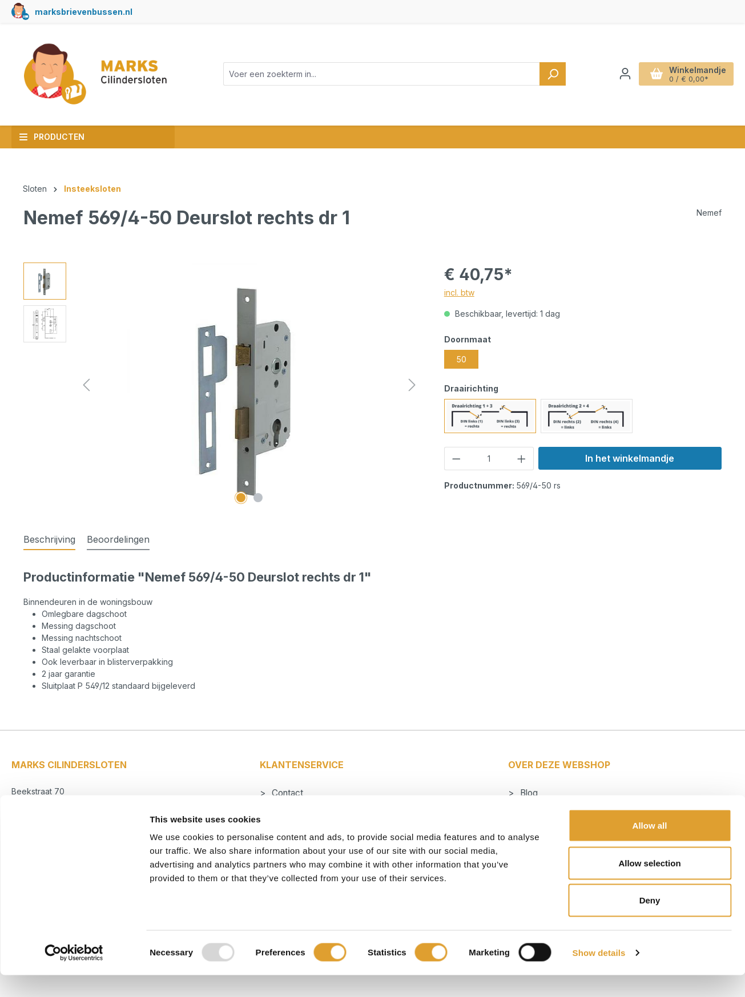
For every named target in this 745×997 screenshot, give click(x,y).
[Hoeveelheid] (488, 458)
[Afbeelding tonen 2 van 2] (258, 497)
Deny (650, 922)
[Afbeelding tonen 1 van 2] (240, 497)
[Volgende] (412, 384)
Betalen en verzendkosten (322, 808)
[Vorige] (86, 384)
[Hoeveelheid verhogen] (522, 458)
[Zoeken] (552, 74)
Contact (286, 793)
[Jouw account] (625, 73)
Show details (599, 974)
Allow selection (649, 885)
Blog (528, 793)
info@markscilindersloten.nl (74, 815)
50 (461, 359)
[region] (222, 385)
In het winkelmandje (629, 458)
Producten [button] (51, 137)
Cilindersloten (545, 808)
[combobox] (381, 74)
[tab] (49, 540)
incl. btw (459, 292)
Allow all (650, 847)
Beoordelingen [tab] (118, 539)
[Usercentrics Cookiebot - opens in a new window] (74, 974)
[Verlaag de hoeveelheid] (456, 458)
